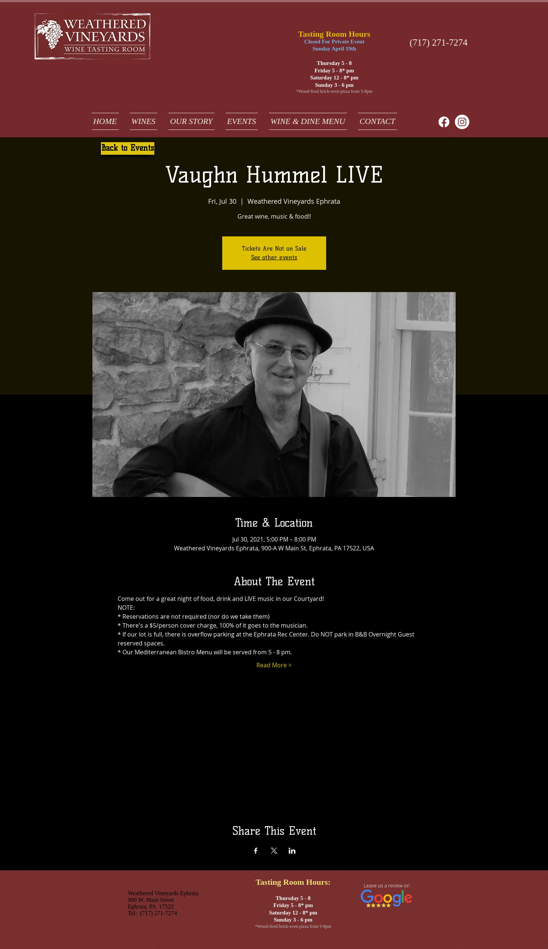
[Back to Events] (127, 148)
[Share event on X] (274, 851)
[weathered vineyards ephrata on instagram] (462, 122)
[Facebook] (444, 122)
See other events (274, 257)
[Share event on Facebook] (255, 851)
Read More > (274, 665)
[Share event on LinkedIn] (292, 851)
